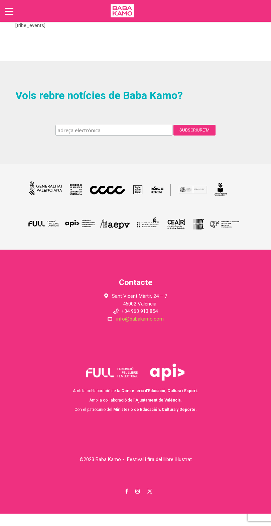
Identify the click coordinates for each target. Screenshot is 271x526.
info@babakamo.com (140, 319)
